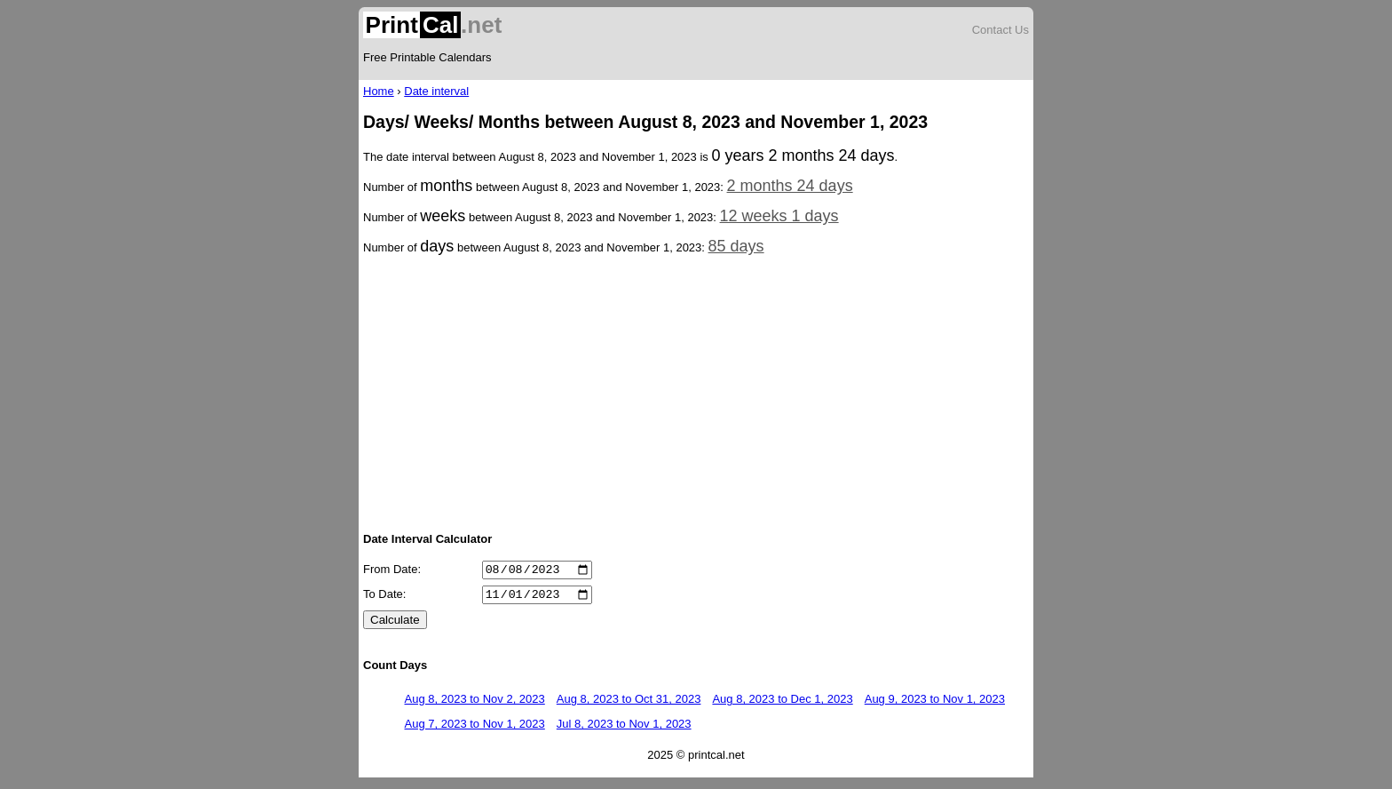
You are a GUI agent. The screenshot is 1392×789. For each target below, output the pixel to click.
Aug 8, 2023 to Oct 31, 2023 (629, 704)
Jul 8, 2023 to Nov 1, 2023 (624, 729)
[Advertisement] (696, 391)
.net (432, 25)
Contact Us (1000, 29)
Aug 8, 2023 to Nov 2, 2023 (475, 704)
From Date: (392, 571)
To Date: (384, 599)
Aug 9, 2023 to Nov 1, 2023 (935, 704)
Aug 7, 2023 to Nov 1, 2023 (475, 729)
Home (378, 91)
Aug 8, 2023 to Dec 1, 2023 (782, 704)
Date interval (436, 91)
